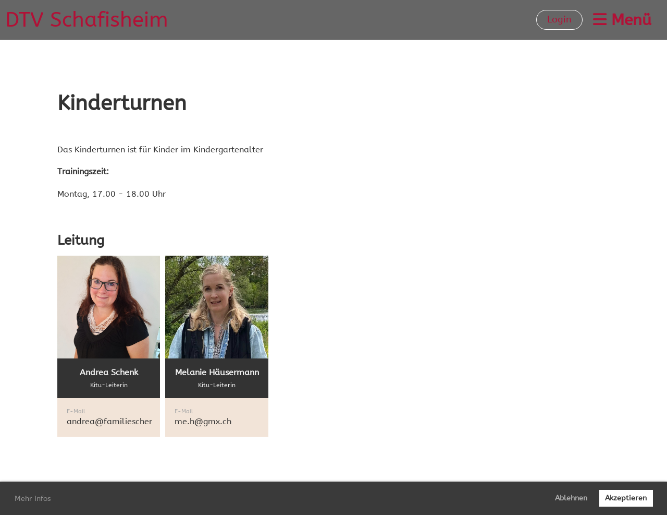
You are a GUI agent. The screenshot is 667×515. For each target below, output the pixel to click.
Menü (622, 19)
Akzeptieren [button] (626, 498)
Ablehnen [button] (571, 498)
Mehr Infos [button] (33, 498)
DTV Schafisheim (86, 19)
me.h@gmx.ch (203, 421)
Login (559, 19)
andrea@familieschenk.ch (118, 421)
